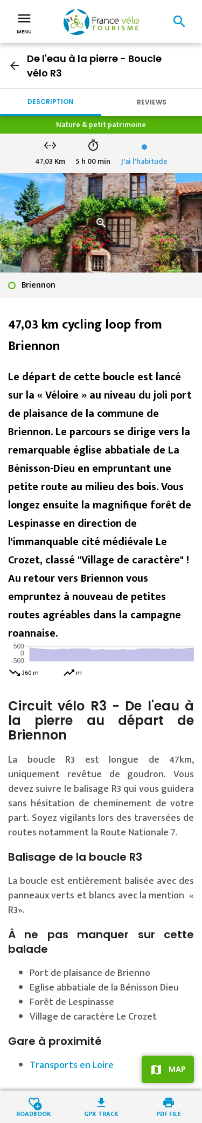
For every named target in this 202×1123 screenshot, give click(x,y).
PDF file (168, 1113)
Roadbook (33, 1113)
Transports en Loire (72, 1065)
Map (177, 1069)
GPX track (101, 1113)
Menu (24, 22)
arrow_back (14, 65)
